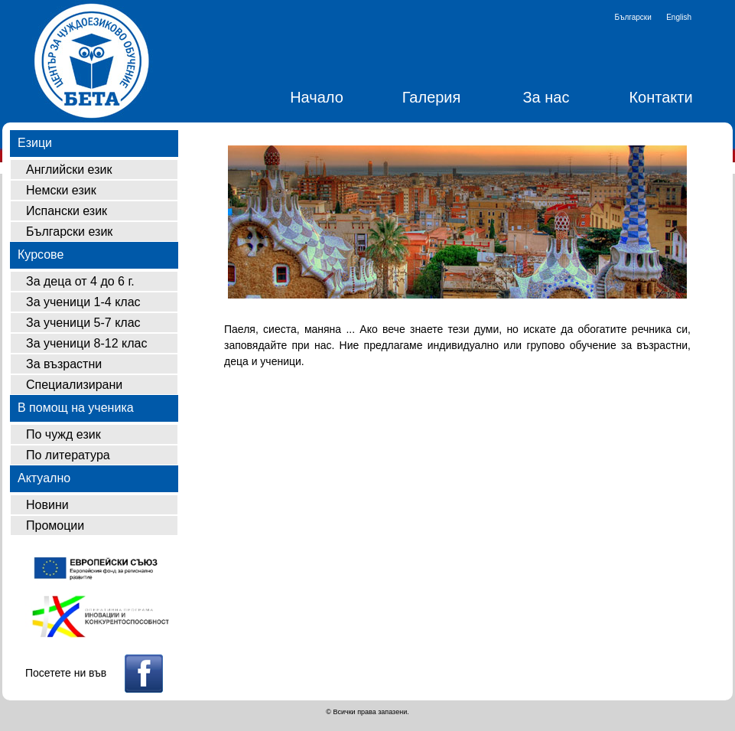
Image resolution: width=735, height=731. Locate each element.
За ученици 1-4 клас (83, 301)
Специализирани (74, 384)
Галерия (431, 97)
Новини (47, 504)
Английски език (69, 169)
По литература (68, 455)
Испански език (66, 210)
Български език (69, 231)
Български (633, 17)
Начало (316, 97)
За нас (546, 97)
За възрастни (64, 363)
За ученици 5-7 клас (83, 322)
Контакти (660, 97)
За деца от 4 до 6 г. (80, 281)
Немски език (61, 190)
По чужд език (63, 434)
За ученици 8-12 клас (86, 343)
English (678, 17)
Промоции (55, 525)
